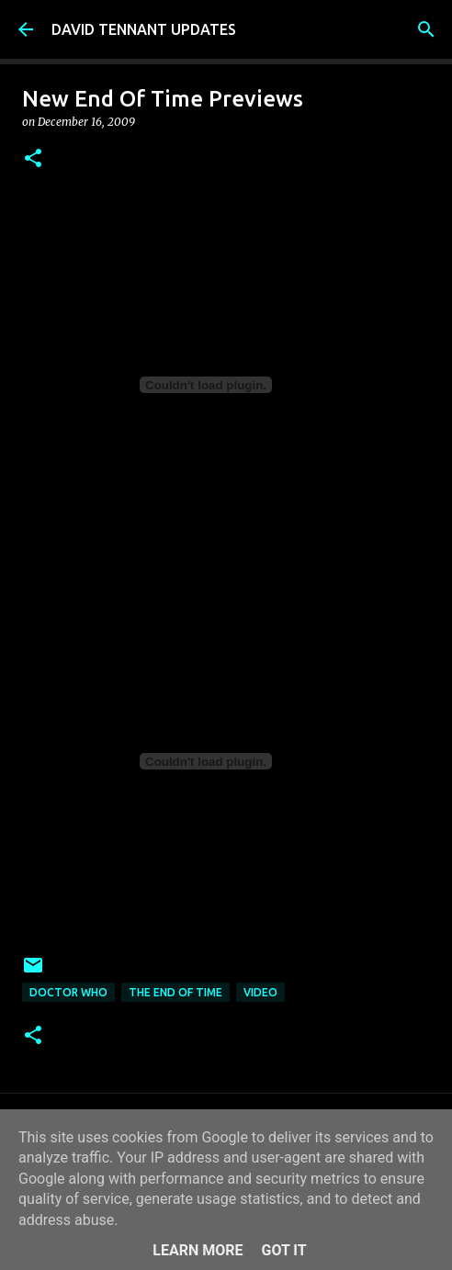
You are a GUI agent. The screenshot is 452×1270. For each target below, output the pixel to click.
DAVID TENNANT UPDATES (143, 29)
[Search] (426, 29)
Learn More (198, 1250)
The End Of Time (175, 992)
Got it (283, 1250)
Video (260, 992)
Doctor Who (68, 992)
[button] (33, 159)
